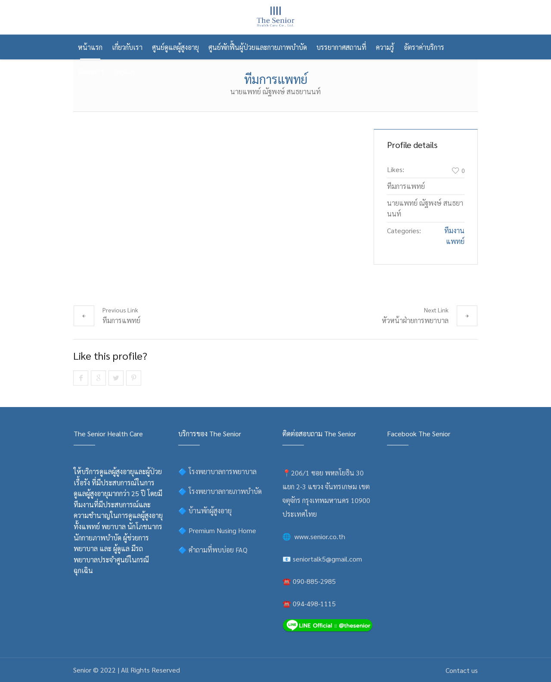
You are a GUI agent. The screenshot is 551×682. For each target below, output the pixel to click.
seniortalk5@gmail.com (327, 558)
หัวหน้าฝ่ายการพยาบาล (415, 320)
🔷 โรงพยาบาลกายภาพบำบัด (220, 491)
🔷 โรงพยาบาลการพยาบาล (217, 471)
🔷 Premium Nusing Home (217, 530)
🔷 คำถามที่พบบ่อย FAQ (213, 549)
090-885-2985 (314, 581)
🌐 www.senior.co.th (313, 536)
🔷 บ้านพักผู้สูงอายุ (205, 510)
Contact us (462, 670)
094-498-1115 (314, 603)
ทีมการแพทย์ (121, 320)
